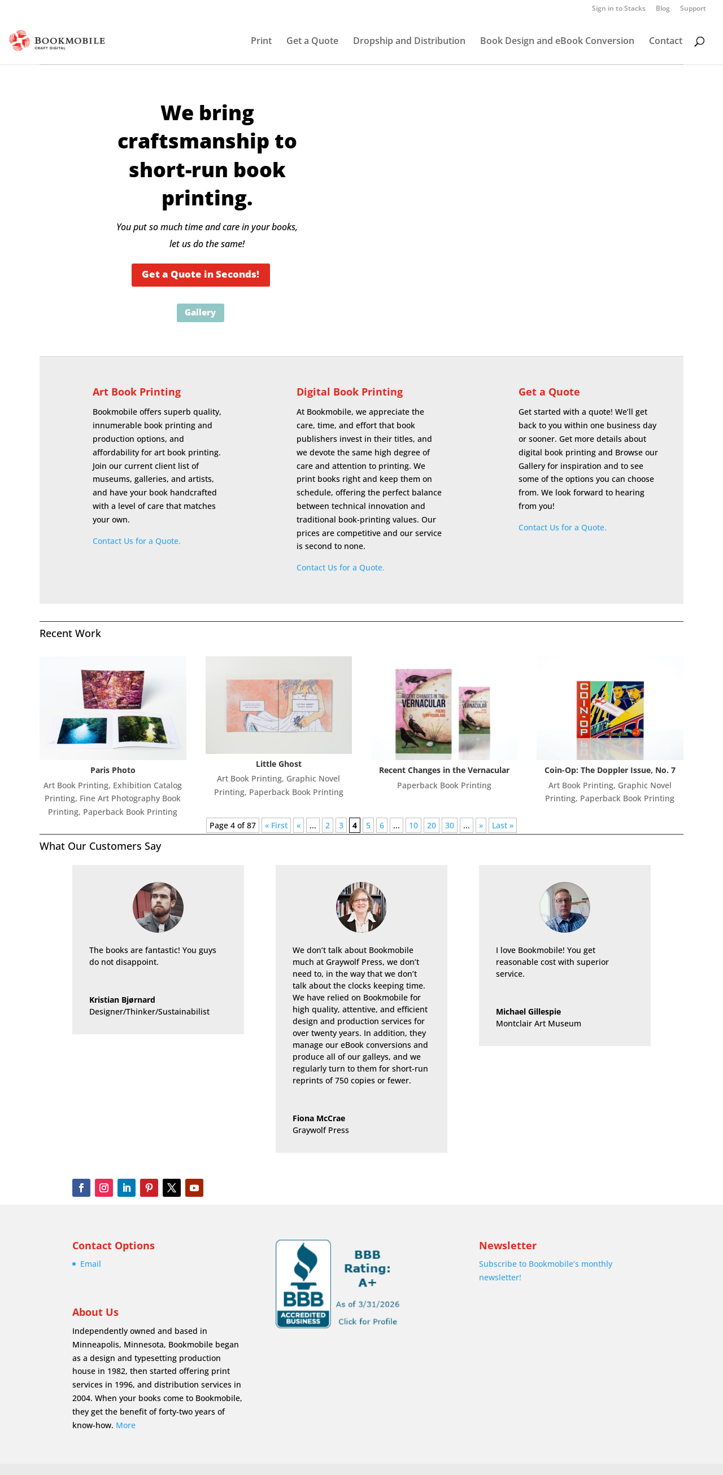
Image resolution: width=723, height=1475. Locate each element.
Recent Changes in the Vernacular (444, 770)
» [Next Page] (481, 825)
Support (693, 9)
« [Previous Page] (298, 825)
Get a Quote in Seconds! (200, 273)
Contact (665, 42)
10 (413, 825)
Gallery (200, 312)
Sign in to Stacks (619, 9)
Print (261, 42)
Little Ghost (279, 763)
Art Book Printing (137, 391)
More (126, 1425)
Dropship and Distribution (409, 42)
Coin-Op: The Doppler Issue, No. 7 (610, 770)
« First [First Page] (276, 825)
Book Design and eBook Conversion (557, 42)
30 (449, 825)
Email (90, 1263)
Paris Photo (113, 770)
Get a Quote (312, 42)
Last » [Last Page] (502, 825)
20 (431, 825)
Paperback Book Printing (130, 811)
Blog (663, 9)
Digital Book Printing (350, 391)
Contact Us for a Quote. (137, 540)
